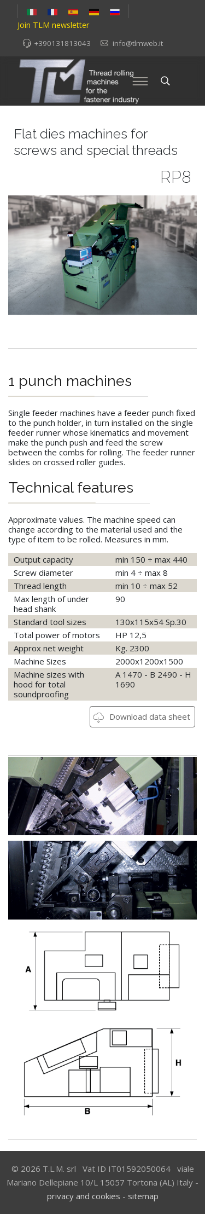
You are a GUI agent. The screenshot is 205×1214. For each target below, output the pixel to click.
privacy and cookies (83, 1195)
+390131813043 (62, 43)
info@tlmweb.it (138, 43)
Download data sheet (141, 716)
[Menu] (140, 81)
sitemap (143, 1195)
